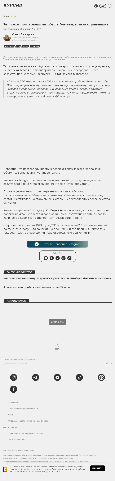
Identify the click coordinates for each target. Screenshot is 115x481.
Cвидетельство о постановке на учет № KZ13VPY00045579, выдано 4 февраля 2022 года (38, 458)
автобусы (9, 46)
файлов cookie (53, 471)
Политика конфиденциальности (23, 409)
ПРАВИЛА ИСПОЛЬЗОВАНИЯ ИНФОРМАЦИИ (25, 434)
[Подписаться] (109, 363)
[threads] (101, 377)
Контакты (12, 427)
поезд (25, 46)
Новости (10, 16)
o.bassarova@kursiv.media (24, 40)
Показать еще (57, 322)
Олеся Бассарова (23, 34)
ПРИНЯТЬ (97, 468)
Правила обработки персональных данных (28, 421)
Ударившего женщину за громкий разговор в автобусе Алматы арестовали (57, 278)
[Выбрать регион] (96, 6)
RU (102, 6)
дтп (18, 46)
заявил (76, 210)
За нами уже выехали (57, 180)
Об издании (13, 402)
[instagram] (13, 377)
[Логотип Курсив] (12, 5)
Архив (10, 415)
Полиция (35, 46)
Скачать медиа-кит (16, 440)
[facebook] (13, 389)
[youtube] (57, 377)
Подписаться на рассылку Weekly (21, 360)
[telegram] (35, 377)
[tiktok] (79, 377)
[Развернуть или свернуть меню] (110, 6)
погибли (63, 225)
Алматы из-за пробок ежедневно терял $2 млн (36, 287)
